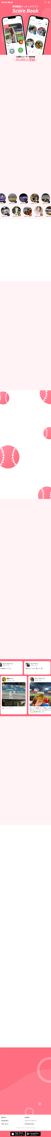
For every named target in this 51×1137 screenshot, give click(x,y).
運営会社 (3, 1117)
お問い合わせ (5, 1124)
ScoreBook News (29, 1124)
